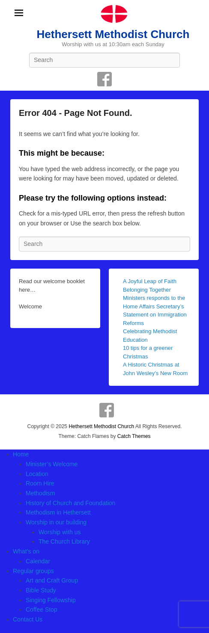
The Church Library (64, 541)
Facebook (104, 79)
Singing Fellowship (51, 600)
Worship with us (60, 532)
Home (21, 454)
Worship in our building (56, 522)
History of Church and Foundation (70, 503)
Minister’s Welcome (52, 464)
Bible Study (41, 590)
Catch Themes (134, 436)
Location (37, 473)
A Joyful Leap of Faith (149, 281)
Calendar (38, 561)
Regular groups (33, 571)
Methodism (40, 493)
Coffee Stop (41, 609)
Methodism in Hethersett (58, 512)
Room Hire (40, 483)
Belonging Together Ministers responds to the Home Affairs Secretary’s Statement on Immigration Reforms (155, 306)
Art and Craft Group (52, 580)
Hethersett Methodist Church (113, 34)
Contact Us (27, 619)
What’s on (26, 551)
